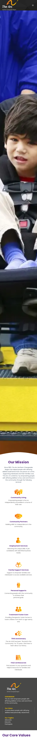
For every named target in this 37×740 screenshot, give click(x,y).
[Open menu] (33, 5)
